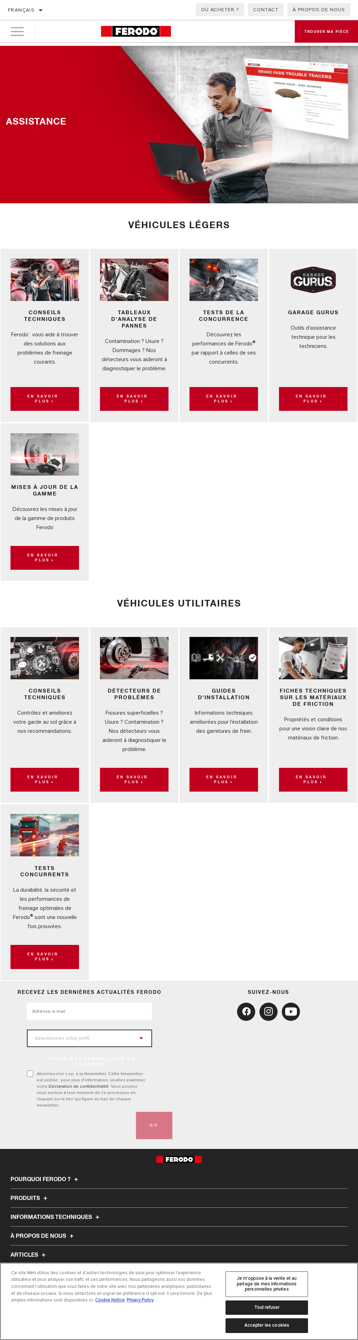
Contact (266, 10)
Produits (29, 1178)
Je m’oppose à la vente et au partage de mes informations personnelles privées (267, 1284)
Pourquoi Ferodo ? (45, 1159)
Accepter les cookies (266, 1325)
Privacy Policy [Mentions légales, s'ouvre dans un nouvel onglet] (140, 1300)
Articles (29, 1235)
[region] (179, 1301)
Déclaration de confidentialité (79, 1066)
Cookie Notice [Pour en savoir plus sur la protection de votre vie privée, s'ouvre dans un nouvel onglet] (110, 1300)
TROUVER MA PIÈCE (38, 1254)
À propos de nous (319, 10)
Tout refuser (267, 1307)
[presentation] (80, 1105)
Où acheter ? (220, 10)
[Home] (136, 33)
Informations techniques (55, 1197)
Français (21, 10)
